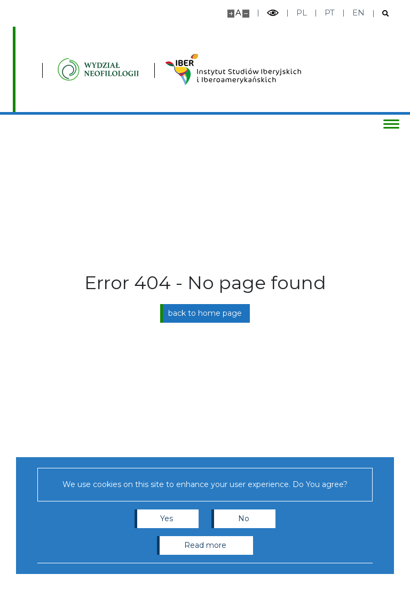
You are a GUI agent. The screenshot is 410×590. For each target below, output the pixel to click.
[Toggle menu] (391, 123)
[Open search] (381, 13)
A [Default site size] (238, 13)
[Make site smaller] (245, 14)
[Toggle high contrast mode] (273, 13)
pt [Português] (330, 13)
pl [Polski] (301, 13)
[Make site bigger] (230, 14)
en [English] (358, 13)
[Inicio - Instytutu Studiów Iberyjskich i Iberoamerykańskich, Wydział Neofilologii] (98, 69)
